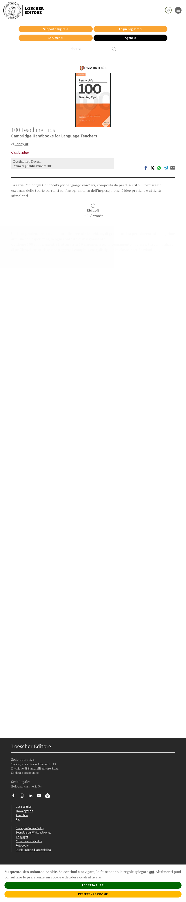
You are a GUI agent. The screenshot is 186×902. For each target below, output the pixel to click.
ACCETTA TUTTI (93, 885)
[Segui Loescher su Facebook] (15, 796)
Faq (18, 819)
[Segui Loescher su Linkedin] (32, 796)
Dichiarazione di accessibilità (33, 849)
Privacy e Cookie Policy (30, 828)
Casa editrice (23, 806)
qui (151, 871)
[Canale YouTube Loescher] (41, 796)
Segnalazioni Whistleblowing (33, 832)
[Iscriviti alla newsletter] (49, 796)
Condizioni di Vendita (29, 841)
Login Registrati (130, 29)
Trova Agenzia (24, 811)
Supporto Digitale (55, 29)
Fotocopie (22, 845)
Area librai (22, 815)
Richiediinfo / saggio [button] (93, 210)
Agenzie (130, 38)
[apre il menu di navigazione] (178, 10)
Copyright (22, 837)
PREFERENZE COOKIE (93, 894)
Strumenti (55, 38)
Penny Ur (21, 143)
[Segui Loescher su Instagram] (24, 796)
